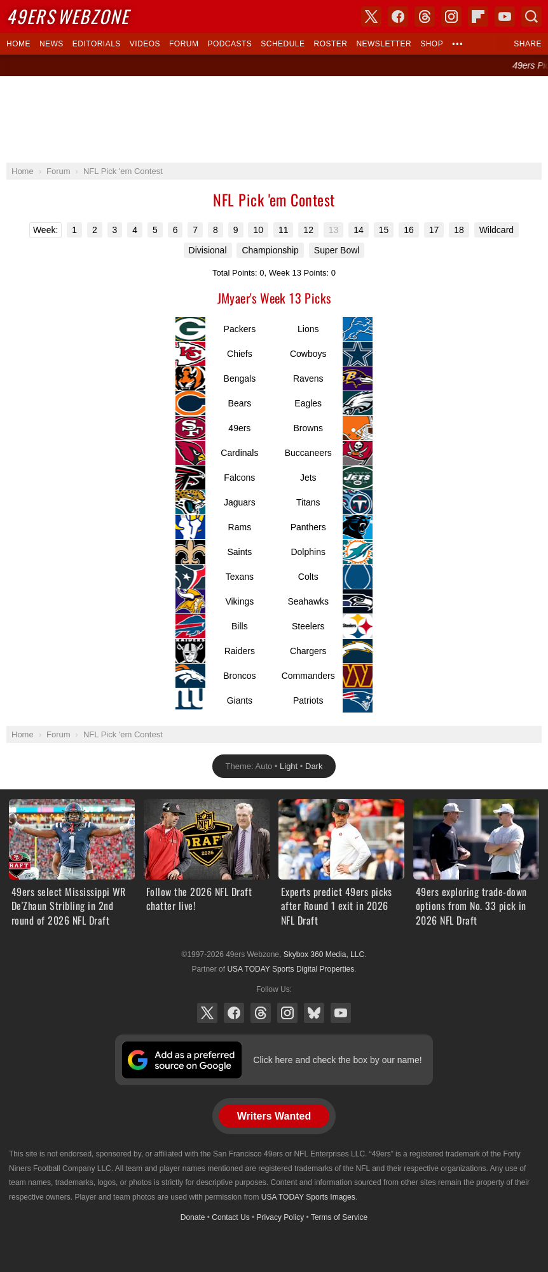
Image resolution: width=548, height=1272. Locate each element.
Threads (260, 1013)
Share (528, 43)
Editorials (96, 43)
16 (409, 230)
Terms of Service (339, 1217)
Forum (183, 43)
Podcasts (229, 43)
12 (308, 230)
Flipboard (478, 16)
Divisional (208, 250)
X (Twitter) (207, 1013)
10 (258, 230)
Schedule (283, 43)
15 (384, 230)
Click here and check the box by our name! (337, 1060)
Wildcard (496, 230)
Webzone (67, 16)
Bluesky (314, 1013)
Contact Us (230, 1217)
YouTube (341, 1013)
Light (289, 766)
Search (531, 16)
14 (358, 230)
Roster (330, 43)
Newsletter (383, 43)
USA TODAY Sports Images (308, 1197)
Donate (193, 1217)
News (51, 43)
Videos (145, 43)
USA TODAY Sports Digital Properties (290, 969)
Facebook (234, 1013)
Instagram (287, 1013)
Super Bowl (337, 250)
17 (434, 230)
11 (283, 230)
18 (459, 230)
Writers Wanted (274, 1116)
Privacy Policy (281, 1217)
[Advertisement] (274, 119)
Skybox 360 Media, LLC (324, 954)
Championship (270, 250)
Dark (313, 766)
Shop (431, 43)
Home (18, 43)
